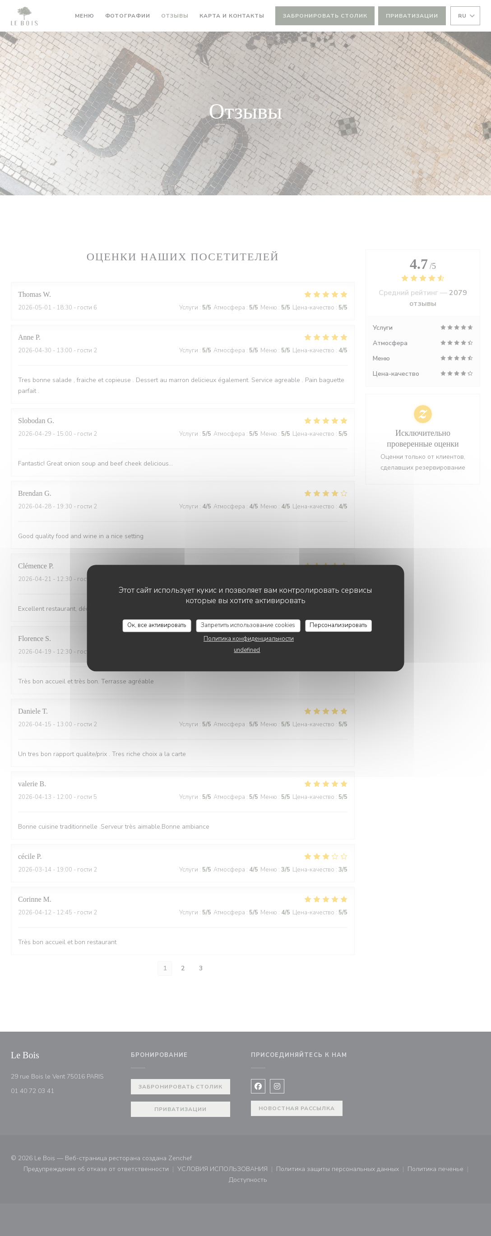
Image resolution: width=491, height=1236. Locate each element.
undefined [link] (247, 650)
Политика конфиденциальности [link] (249, 639)
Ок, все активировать (156, 625)
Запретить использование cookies (248, 625)
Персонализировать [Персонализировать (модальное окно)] (338, 625)
